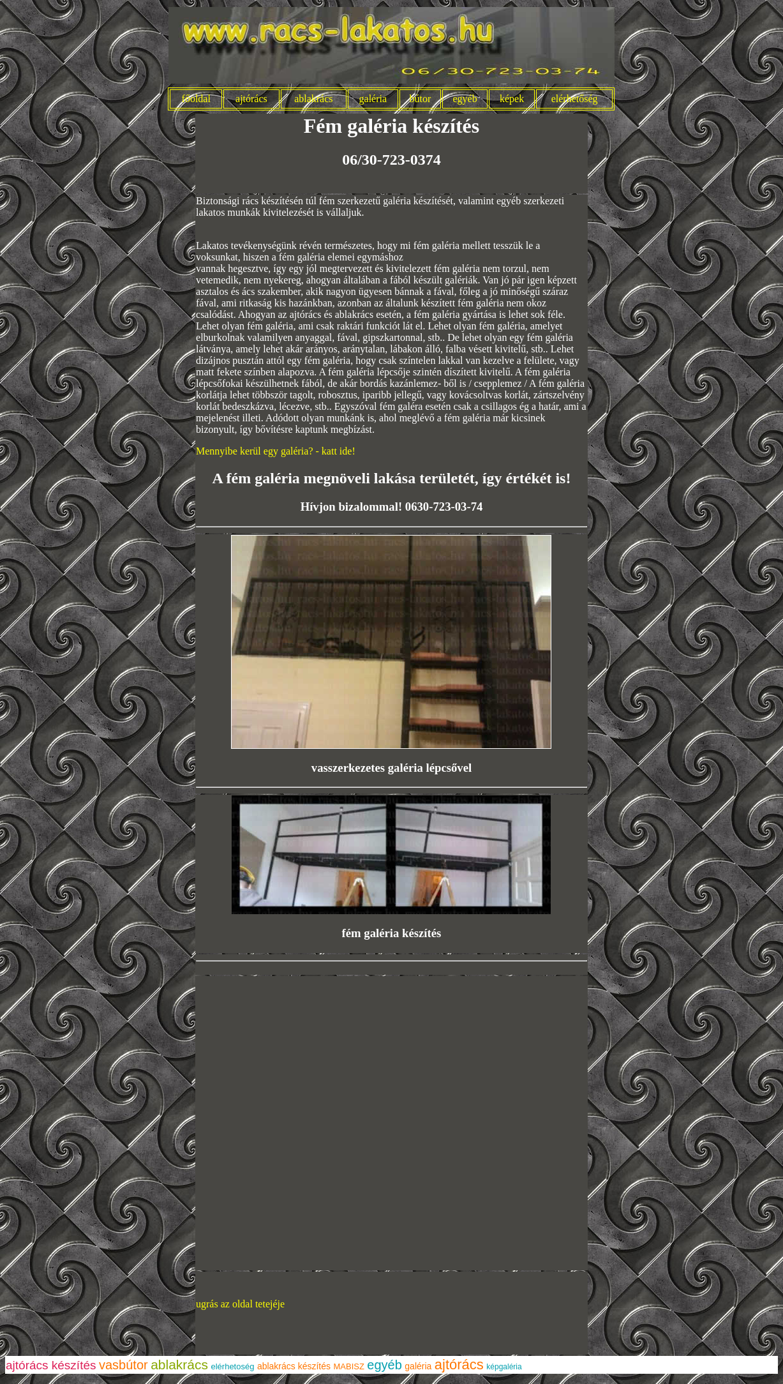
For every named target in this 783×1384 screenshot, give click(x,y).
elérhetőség (574, 98)
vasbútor (123, 1365)
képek (512, 98)
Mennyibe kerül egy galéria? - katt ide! (275, 451)
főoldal (196, 98)
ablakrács (313, 98)
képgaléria (503, 1366)
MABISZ (349, 1366)
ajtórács (251, 98)
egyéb (465, 98)
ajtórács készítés (51, 1365)
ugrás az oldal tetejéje (240, 1303)
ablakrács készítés (294, 1366)
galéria (373, 98)
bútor (420, 98)
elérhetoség (232, 1366)
